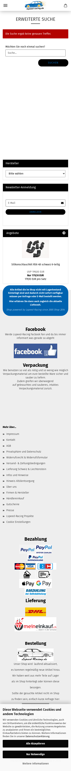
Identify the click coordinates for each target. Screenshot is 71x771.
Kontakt (10, 439)
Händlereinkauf (15, 498)
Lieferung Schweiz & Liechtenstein (26, 469)
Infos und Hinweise (17, 475)
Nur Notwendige (35, 754)
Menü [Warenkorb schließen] (5, 5)
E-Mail (40, 296)
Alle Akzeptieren (35, 743)
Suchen (53, 62)
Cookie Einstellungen (18, 522)
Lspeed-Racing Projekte (20, 516)
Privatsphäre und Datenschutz (23, 451)
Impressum (12, 434)
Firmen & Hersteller (17, 492)
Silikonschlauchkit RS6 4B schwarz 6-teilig (35, 264)
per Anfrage (24, 296)
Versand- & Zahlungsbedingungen (25, 463)
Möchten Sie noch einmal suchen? (25, 46)
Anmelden (35, 212)
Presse (10, 510)
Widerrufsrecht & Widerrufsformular (27, 457)
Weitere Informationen (35, 763)
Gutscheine (12, 504)
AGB (8, 445)
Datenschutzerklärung (37, 736)
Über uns (11, 486)
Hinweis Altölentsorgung (20, 481)
